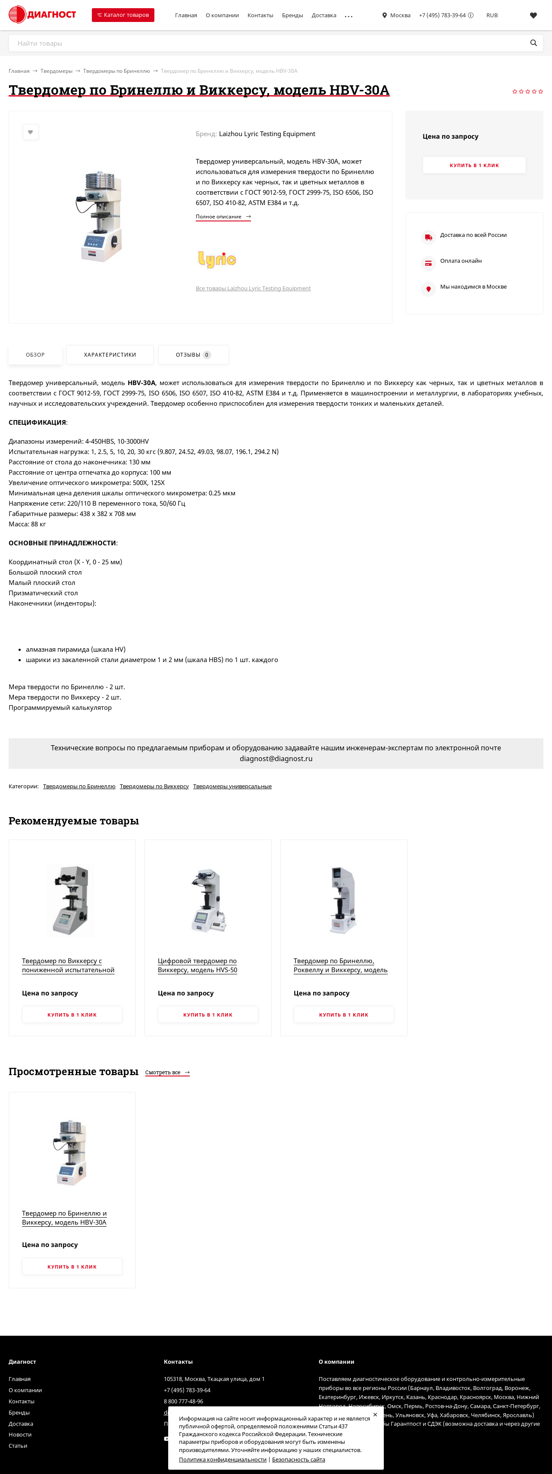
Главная (186, 15)
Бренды (292, 15)
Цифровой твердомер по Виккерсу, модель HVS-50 (197, 965)
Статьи (18, 1445)
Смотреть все (167, 1072)
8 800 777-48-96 (183, 1401)
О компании (222, 15)
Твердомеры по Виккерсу (154, 786)
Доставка (324, 15)
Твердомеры (56, 71)
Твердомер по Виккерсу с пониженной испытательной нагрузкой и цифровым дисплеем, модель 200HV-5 (68, 974)
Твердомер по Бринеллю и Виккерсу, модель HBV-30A (64, 1217)
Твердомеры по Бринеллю (116, 71)
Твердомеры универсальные (232, 786)
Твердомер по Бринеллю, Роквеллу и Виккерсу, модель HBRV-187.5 (341, 969)
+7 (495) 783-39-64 (442, 15)
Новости (20, 1434)
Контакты (260, 15)
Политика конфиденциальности (223, 1459)
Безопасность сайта (298, 1459)
